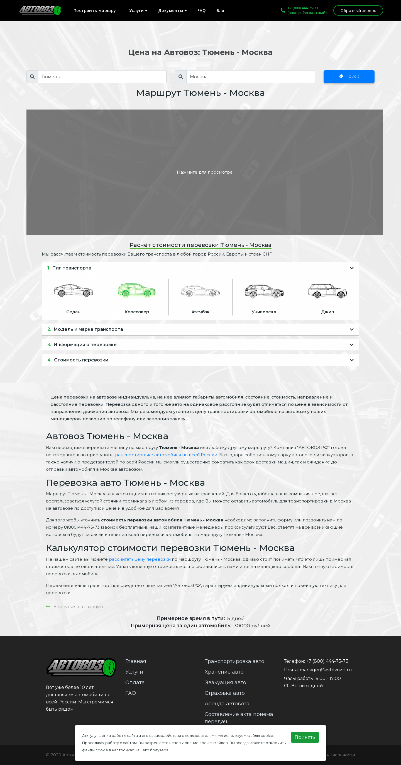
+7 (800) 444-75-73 (302, 7)
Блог (221, 10)
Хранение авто (224, 672)
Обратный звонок (358, 10)
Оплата (135, 682)
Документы (172, 10)
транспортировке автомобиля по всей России (165, 454)
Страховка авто (225, 693)
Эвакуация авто (225, 682)
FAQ (201, 10)
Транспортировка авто (234, 661)
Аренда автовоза (227, 704)
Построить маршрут (96, 10)
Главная (135, 661)
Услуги (138, 10)
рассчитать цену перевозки (140, 559)
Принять (305, 737)
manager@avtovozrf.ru (326, 669)
